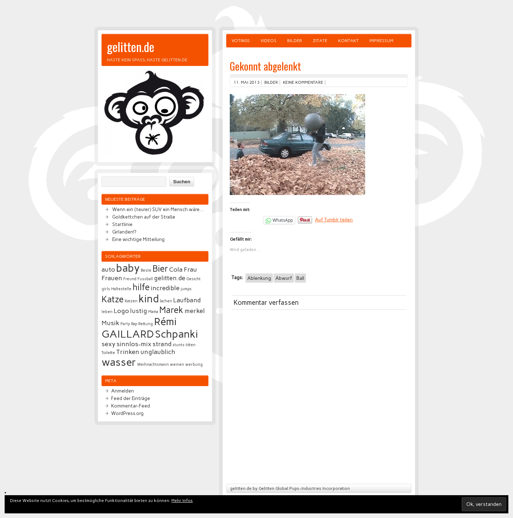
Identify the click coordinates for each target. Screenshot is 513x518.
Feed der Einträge (130, 398)
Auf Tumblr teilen (334, 219)
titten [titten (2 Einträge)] (191, 345)
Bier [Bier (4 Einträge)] (160, 268)
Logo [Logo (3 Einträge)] (121, 311)
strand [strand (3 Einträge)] (161, 344)
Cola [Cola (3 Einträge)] (176, 269)
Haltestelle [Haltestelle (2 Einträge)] (121, 289)
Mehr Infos (182, 500)
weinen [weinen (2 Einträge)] (177, 364)
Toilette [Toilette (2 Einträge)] (108, 352)
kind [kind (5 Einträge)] (149, 298)
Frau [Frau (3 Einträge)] (190, 269)
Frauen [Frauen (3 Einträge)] (112, 278)
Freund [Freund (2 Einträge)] (129, 279)
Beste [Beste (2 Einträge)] (146, 270)
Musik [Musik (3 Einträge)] (110, 323)
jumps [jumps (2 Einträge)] (186, 289)
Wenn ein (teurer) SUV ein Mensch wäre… (157, 209)
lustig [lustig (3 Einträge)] (138, 311)
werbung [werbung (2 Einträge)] (194, 364)
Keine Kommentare (303, 82)
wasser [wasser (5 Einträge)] (119, 362)
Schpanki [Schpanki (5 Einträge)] (176, 334)
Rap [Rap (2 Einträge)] (134, 324)
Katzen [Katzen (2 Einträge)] (131, 301)
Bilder (294, 40)
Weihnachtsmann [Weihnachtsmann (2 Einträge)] (153, 364)
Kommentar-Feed (130, 406)
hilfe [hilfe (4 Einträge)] (141, 287)
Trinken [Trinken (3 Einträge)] (127, 352)
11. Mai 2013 (246, 82)
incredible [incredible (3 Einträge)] (165, 288)
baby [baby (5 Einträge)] (128, 268)
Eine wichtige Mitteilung (138, 239)
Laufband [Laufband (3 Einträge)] (187, 300)
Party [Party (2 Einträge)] (125, 324)
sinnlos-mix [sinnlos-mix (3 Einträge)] (133, 344)
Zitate (320, 40)
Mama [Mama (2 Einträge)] (153, 311)
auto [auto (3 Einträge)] (108, 269)
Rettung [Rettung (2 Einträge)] (145, 324)
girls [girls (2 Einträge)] (106, 289)
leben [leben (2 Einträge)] (107, 311)
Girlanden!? (124, 232)
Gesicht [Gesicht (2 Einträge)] (193, 279)
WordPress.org (127, 413)
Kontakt (348, 40)
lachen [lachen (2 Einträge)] (166, 301)
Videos (268, 40)
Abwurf (283, 278)
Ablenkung (259, 278)
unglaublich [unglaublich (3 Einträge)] (157, 352)
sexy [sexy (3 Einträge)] (108, 344)
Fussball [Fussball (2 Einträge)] (145, 279)
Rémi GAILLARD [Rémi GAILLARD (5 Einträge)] (139, 327)
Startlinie (122, 224)
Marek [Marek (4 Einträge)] (171, 310)
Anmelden (122, 391)
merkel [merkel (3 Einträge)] (195, 311)
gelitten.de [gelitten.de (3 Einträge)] (169, 278)
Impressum (381, 40)
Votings (241, 40)
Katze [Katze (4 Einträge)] (113, 299)
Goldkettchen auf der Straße (143, 217)
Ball (300, 278)
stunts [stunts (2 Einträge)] (178, 345)
